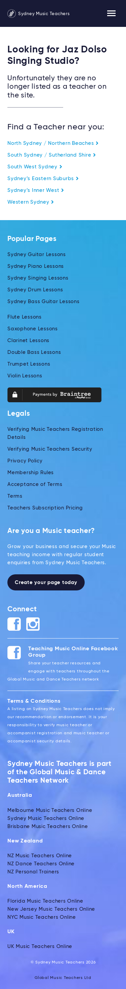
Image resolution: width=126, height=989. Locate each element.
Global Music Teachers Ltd (63, 978)
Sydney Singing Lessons (38, 278)
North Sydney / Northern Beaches (53, 143)
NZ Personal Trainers (33, 871)
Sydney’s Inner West (35, 190)
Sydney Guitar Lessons (36, 254)
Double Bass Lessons (34, 352)
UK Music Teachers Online (39, 946)
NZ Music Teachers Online (39, 855)
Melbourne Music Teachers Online (49, 810)
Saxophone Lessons (32, 328)
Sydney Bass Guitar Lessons (43, 301)
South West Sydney (34, 166)
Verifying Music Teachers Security (49, 449)
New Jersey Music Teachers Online (51, 909)
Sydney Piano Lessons (35, 266)
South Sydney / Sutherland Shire (51, 155)
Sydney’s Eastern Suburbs (43, 178)
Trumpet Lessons (28, 364)
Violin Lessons (24, 375)
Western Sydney (30, 202)
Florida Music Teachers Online (45, 901)
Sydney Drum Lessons (35, 289)
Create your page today (46, 582)
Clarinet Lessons (28, 340)
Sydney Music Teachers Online (45, 818)
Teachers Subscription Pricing (45, 507)
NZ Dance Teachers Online (41, 863)
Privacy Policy (25, 460)
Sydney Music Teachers (38, 14)
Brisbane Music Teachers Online (47, 826)
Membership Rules (30, 472)
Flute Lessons (24, 317)
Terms (15, 496)
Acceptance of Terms (34, 484)
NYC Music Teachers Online (41, 917)
